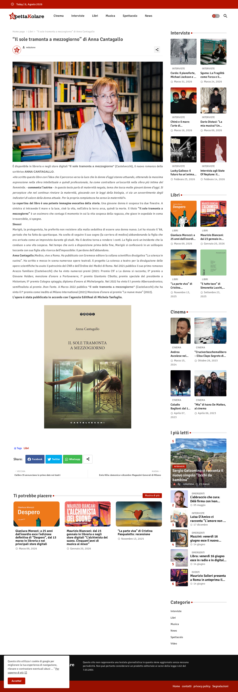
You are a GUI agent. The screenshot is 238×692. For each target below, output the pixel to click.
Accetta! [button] (16, 681)
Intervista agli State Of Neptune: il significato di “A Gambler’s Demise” (212, 172)
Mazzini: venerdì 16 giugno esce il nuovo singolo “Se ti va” (204, 539)
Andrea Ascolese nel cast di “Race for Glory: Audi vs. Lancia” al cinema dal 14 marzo (179, 354)
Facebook (37, 459)
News (148, 16)
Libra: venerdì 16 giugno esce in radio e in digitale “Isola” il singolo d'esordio (207, 558)
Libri (95, 16)
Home (176, 686)
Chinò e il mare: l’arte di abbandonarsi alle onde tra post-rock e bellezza (183, 124)
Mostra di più (152, 495)
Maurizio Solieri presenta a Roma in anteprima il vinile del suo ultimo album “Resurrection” (208, 578)
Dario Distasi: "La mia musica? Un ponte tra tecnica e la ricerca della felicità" (213, 124)
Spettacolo (130, 16)
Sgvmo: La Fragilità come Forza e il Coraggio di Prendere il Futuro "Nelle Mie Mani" (212, 75)
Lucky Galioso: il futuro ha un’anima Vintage (182, 172)
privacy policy (201, 686)
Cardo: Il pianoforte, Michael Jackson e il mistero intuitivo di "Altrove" (183, 75)
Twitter (56, 459)
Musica (110, 16)
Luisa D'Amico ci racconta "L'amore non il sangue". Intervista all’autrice (207, 519)
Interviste (77, 16)
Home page (19, 31)
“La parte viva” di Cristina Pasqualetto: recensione (135, 532)
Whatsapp (74, 459)
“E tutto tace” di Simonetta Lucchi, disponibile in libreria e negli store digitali (213, 286)
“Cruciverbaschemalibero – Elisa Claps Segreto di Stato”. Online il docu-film (210, 354)
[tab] (58, 16)
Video (174, 643)
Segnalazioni (220, 686)
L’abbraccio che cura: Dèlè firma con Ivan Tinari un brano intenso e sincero (207, 499)
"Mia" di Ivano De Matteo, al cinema (210, 406)
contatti (187, 686)
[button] (216, 16)
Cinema (59, 16)
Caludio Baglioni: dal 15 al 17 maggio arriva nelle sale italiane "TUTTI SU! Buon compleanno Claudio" (181, 406)
